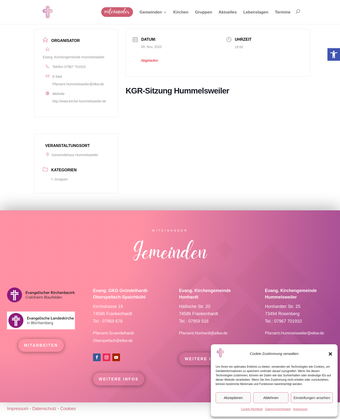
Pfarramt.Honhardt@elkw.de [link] (204, 340)
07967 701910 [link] (75, 67)
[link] (333, 54)
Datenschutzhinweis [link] (278, 409)
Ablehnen (270, 398)
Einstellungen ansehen (311, 398)
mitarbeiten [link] (41, 352)
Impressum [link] (300, 409)
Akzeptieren (233, 398)
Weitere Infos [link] (119, 386)
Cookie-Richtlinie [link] (252, 409)
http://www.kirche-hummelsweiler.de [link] (79, 101)
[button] (330, 354)
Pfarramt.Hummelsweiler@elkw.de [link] (78, 84)
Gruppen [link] (59, 179)
